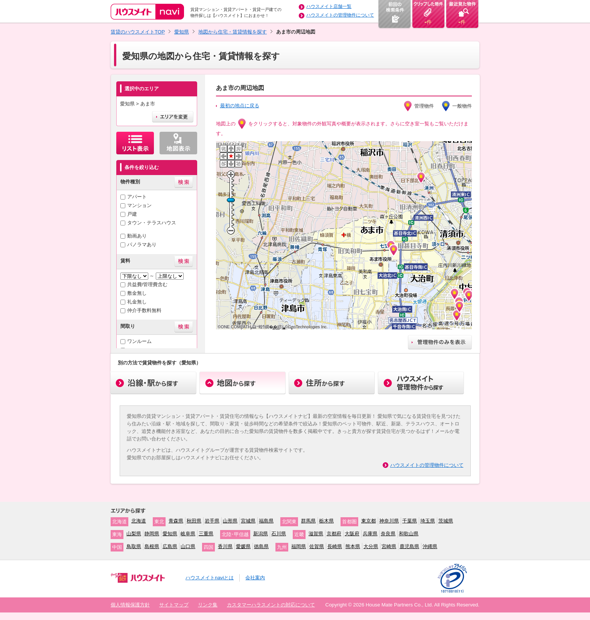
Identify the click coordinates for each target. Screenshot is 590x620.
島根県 (151, 546)
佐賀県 (316, 546)
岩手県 (212, 521)
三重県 (206, 533)
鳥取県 (133, 546)
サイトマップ (174, 605)
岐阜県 (188, 533)
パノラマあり (142, 244)
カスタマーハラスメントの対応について (271, 605)
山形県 (230, 521)
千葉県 (409, 521)
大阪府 (352, 533)
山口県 (188, 546)
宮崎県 (389, 546)
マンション (139, 205)
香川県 (225, 546)
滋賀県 (316, 533)
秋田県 (194, 521)
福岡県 (298, 546)
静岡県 (151, 533)
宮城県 (248, 521)
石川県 (278, 533)
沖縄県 (430, 546)
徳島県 (261, 546)
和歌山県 (408, 533)
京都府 (334, 533)
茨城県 (445, 521)
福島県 (266, 521)
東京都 (368, 521)
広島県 (170, 546)
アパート (137, 197)
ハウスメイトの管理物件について (340, 15)
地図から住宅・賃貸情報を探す (232, 32)
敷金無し (137, 293)
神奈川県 (389, 521)
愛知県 (181, 32)
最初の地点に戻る (239, 105)
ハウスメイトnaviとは (210, 577)
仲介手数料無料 (144, 310)
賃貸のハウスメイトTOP (138, 32)
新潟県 (260, 533)
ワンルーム (139, 341)
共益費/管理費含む (147, 284)
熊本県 (352, 546)
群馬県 (308, 521)
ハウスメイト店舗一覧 (328, 6)
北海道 (138, 521)
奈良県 (388, 533)
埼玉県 (427, 521)
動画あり (137, 236)
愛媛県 (243, 546)
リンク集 (207, 605)
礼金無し (137, 302)
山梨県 (133, 533)
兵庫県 (370, 533)
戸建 (132, 214)
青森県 (176, 521)
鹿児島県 (409, 546)
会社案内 (255, 577)
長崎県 (334, 546)
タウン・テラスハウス (151, 222)
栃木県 (326, 521)
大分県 (370, 546)
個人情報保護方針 (130, 605)
